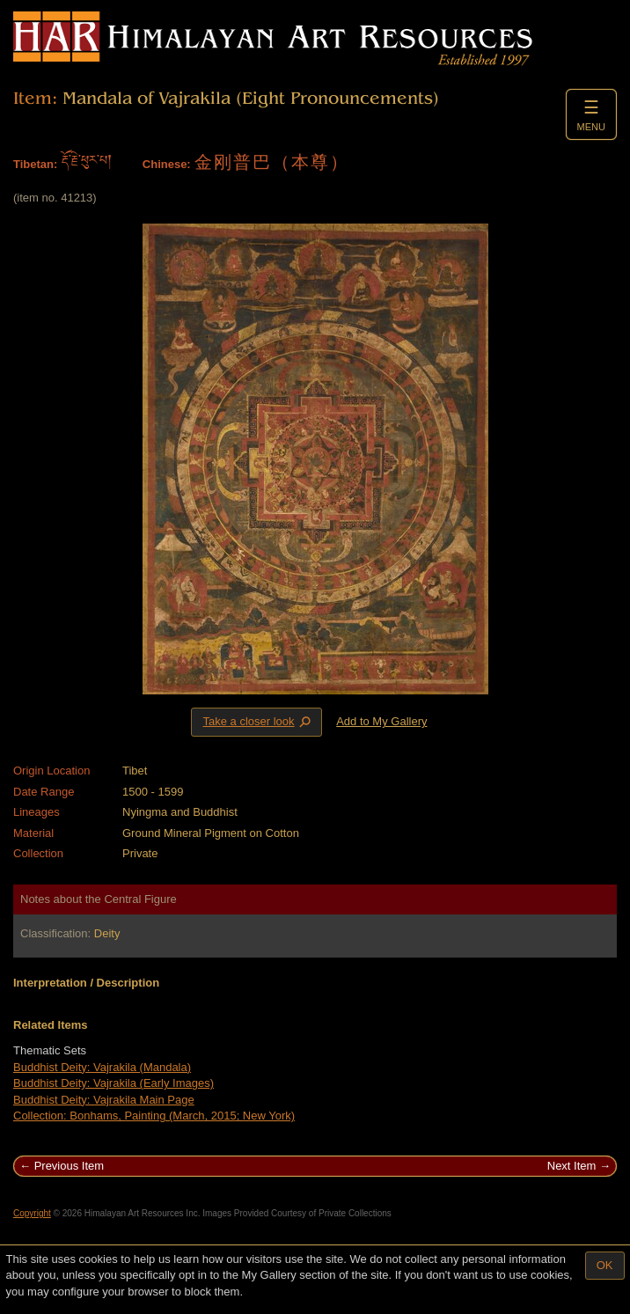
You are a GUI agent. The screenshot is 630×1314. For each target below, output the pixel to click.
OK (605, 1265)
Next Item (572, 1165)
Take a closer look (257, 721)
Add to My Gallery (381, 721)
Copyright (32, 1213)
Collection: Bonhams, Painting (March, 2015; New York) (154, 1115)
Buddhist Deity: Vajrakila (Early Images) (113, 1083)
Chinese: (167, 164)
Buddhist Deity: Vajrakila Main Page (103, 1099)
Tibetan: (35, 164)
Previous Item (69, 1165)
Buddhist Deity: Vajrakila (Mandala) (102, 1067)
